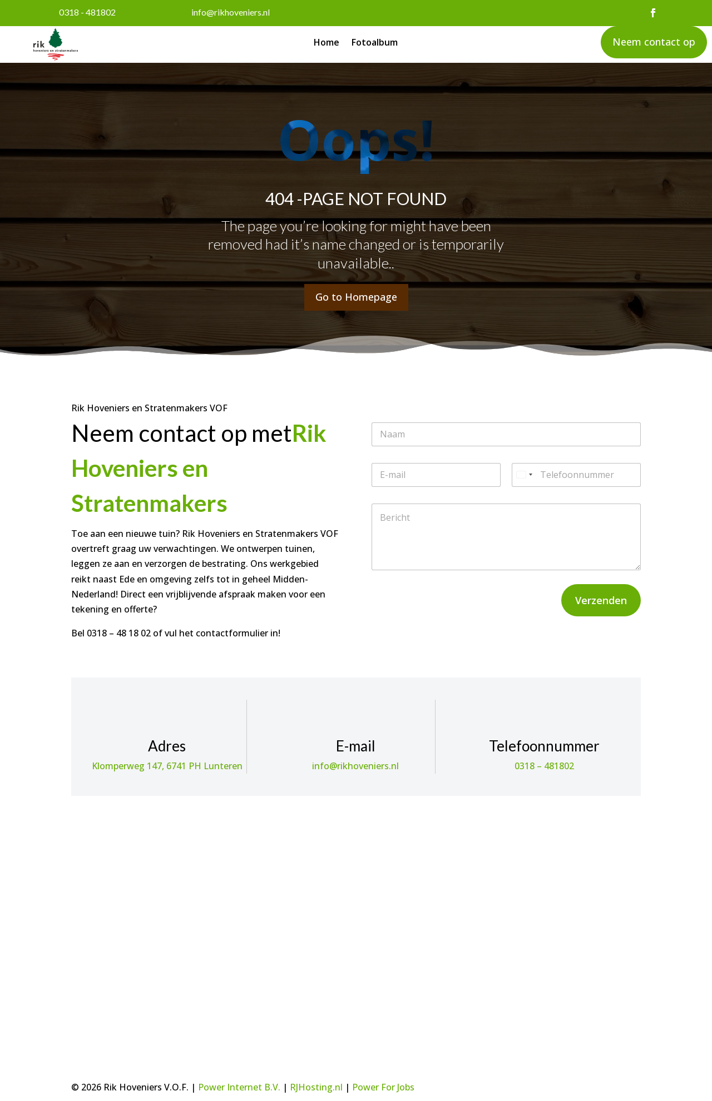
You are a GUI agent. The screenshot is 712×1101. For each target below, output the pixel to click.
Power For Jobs (383, 1087)
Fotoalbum (375, 43)
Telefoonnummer (544, 746)
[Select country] (524, 475)
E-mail (355, 746)
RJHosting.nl (316, 1087)
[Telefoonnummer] (576, 475)
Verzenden (601, 600)
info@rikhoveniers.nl (230, 12)
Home (326, 43)
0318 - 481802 (87, 12)
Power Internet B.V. (239, 1087)
